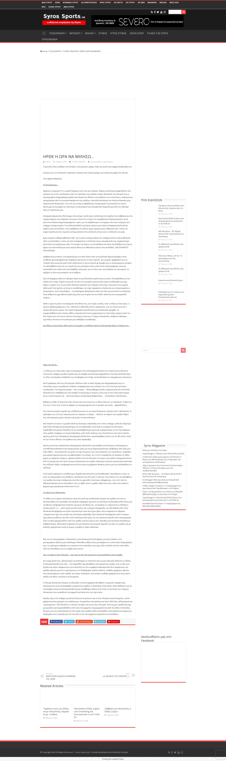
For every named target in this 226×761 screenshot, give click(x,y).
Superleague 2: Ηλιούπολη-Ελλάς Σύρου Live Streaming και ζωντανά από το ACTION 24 (162, 498)
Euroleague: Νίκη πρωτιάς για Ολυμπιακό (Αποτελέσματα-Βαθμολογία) (161, 481)
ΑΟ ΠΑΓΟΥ (118, 2)
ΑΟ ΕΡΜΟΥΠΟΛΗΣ (89, 2)
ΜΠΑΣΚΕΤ (75, 33)
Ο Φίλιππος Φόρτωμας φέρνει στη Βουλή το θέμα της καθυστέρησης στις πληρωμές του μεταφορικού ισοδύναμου (162, 459)
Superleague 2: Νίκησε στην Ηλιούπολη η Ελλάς (163, 453)
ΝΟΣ (44, 7)
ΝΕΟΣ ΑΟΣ (174, 2)
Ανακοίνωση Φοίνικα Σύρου (170, 280)
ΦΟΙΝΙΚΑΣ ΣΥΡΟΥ (70, 2)
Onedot (124, 752)
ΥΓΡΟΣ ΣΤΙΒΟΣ (118, 33)
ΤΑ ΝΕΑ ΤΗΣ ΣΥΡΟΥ (157, 33)
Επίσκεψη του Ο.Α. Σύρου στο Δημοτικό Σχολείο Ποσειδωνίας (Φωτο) (171, 294)
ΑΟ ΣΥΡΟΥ (130, 2)
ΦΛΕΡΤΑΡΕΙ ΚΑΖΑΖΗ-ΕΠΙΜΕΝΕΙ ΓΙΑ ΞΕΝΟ (61, 676)
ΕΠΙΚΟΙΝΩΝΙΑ (49, 39)
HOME (44, 33)
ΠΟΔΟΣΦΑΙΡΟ (57, 33)
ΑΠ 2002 (141, 2)
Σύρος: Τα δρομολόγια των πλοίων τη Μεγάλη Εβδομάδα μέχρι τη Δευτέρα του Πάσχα (163, 492)
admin (48, 162)
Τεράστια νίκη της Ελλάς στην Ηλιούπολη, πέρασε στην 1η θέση (56, 711)
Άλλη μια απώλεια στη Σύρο (155, 450)
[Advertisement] (87, 76)
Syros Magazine (154, 445)
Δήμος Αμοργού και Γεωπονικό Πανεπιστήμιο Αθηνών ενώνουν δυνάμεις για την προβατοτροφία (163, 468)
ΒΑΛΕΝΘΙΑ (152, 2)
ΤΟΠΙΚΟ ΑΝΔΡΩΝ (70, 51)
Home (44, 51)
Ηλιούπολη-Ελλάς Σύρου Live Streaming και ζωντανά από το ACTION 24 (87, 713)
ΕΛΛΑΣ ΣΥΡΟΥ (55, 7)
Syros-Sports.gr (82, 752)
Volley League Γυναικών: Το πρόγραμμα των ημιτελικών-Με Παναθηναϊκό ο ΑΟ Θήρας (162, 487)
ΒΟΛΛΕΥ (89, 33)
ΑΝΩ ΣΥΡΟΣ (69, 7)
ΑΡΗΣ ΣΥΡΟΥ (105, 2)
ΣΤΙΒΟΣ (103, 33)
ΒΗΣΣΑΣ (163, 2)
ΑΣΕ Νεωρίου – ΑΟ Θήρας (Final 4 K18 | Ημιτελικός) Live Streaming (171, 234)
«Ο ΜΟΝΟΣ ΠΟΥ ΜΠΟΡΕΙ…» (115, 675)
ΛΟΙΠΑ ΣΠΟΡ (137, 33)
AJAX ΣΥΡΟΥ (47, 2)
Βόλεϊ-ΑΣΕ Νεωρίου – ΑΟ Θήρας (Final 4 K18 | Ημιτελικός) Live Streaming (162, 475)
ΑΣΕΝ (57, 2)
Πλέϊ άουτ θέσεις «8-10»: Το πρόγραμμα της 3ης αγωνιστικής (170, 258)
